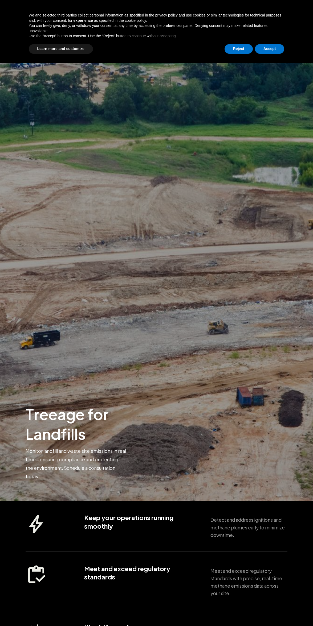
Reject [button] (238, 611)
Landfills (161, 9)
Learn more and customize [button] (60, 611)
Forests (183, 9)
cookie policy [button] (135, 583)
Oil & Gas (93, 9)
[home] (43, 9)
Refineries (119, 9)
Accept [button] (269, 611)
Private (257, 9)
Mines (141, 9)
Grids (73, 9)
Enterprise (233, 9)
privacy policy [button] (166, 578)
